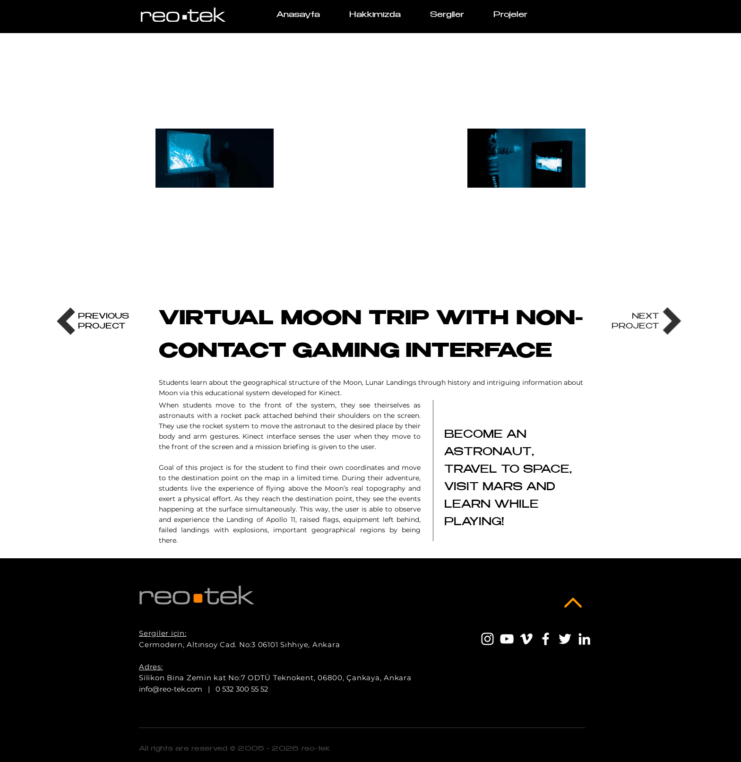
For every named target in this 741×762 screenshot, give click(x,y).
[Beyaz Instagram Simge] (487, 639)
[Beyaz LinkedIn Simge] (584, 639)
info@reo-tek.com (170, 688)
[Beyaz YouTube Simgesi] (507, 639)
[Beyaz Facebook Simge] (545, 639)
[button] (510, 15)
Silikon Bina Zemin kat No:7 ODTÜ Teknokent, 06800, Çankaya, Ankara (275, 677)
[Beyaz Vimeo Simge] (526, 639)
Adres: (151, 666)
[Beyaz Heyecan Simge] (565, 639)
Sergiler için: (163, 633)
